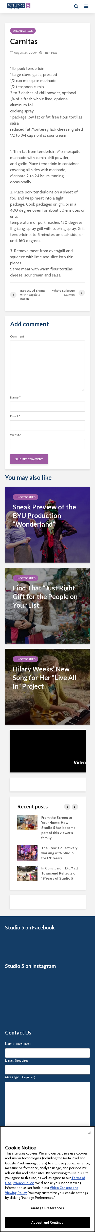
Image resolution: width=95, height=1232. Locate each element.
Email (15, 416)
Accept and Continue (47, 1222)
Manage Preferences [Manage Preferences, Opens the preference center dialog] (47, 1208)
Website (15, 434)
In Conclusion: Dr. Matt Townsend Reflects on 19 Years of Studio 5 (59, 873)
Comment (17, 336)
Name (15, 397)
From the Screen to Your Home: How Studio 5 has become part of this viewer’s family (58, 827)
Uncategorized (23, 30)
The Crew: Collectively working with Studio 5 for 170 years (59, 853)
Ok (89, 1133)
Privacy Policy (23, 1183)
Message (20, 1077)
